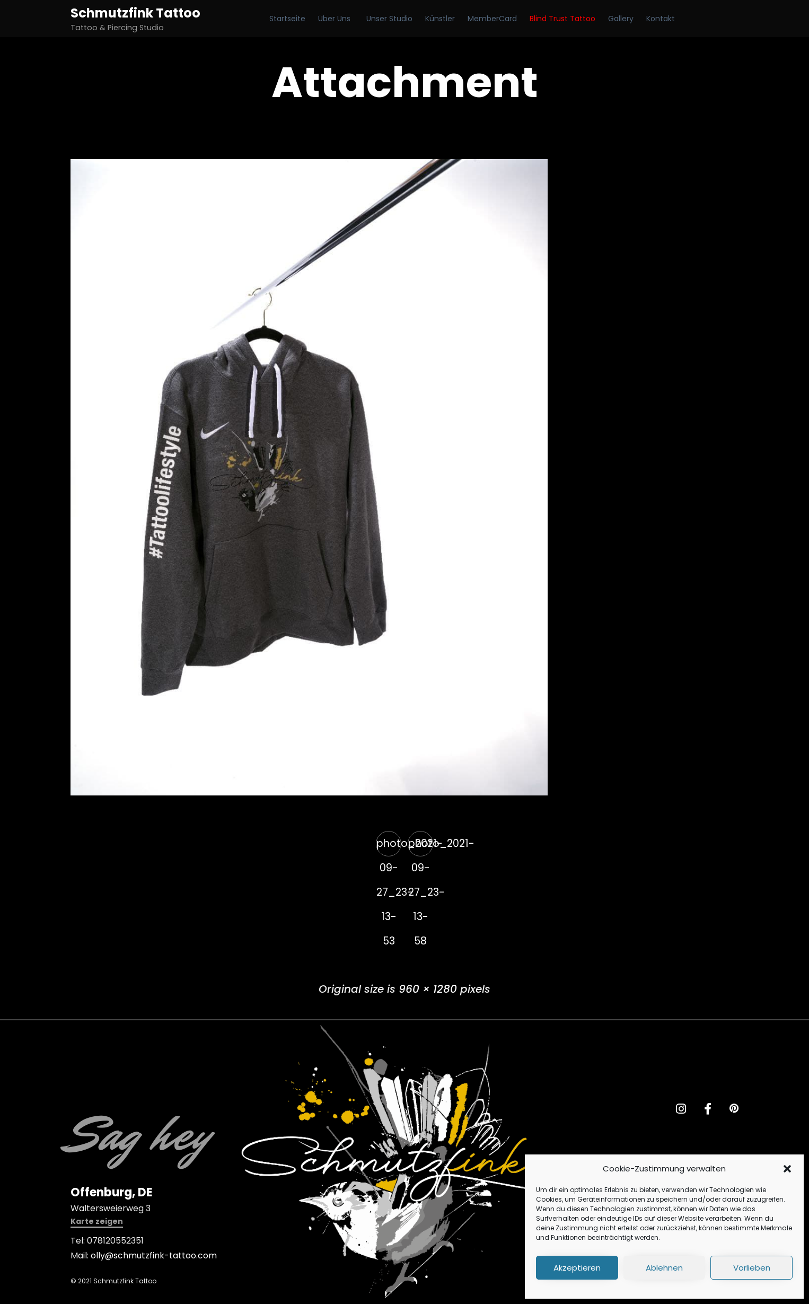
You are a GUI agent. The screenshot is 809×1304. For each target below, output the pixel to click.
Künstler (440, 18)
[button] (787, 1168)
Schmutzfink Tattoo (135, 13)
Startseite (287, 18)
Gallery (621, 18)
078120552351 (115, 1241)
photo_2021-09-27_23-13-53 (388, 846)
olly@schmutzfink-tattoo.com (154, 1255)
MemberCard (492, 18)
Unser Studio (389, 18)
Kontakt (660, 18)
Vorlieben (751, 1267)
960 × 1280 (428, 989)
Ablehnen (664, 1267)
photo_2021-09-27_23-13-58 (420, 846)
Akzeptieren (577, 1267)
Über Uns (334, 18)
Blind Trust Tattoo (562, 18)
